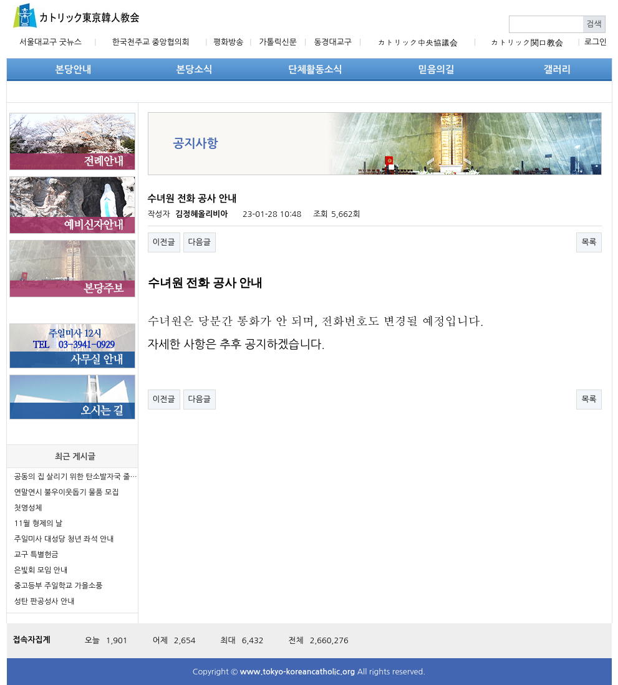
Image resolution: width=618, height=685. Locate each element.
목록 (588, 242)
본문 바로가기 (0, 0)
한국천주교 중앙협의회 (151, 42)
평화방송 (228, 42)
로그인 (595, 42)
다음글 (199, 242)
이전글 (164, 242)
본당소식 (194, 69)
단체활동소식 (315, 69)
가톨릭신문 (278, 42)
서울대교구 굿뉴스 (50, 42)
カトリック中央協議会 (418, 43)
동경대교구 (333, 42)
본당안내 (74, 69)
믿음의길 (436, 69)
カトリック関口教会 (527, 43)
